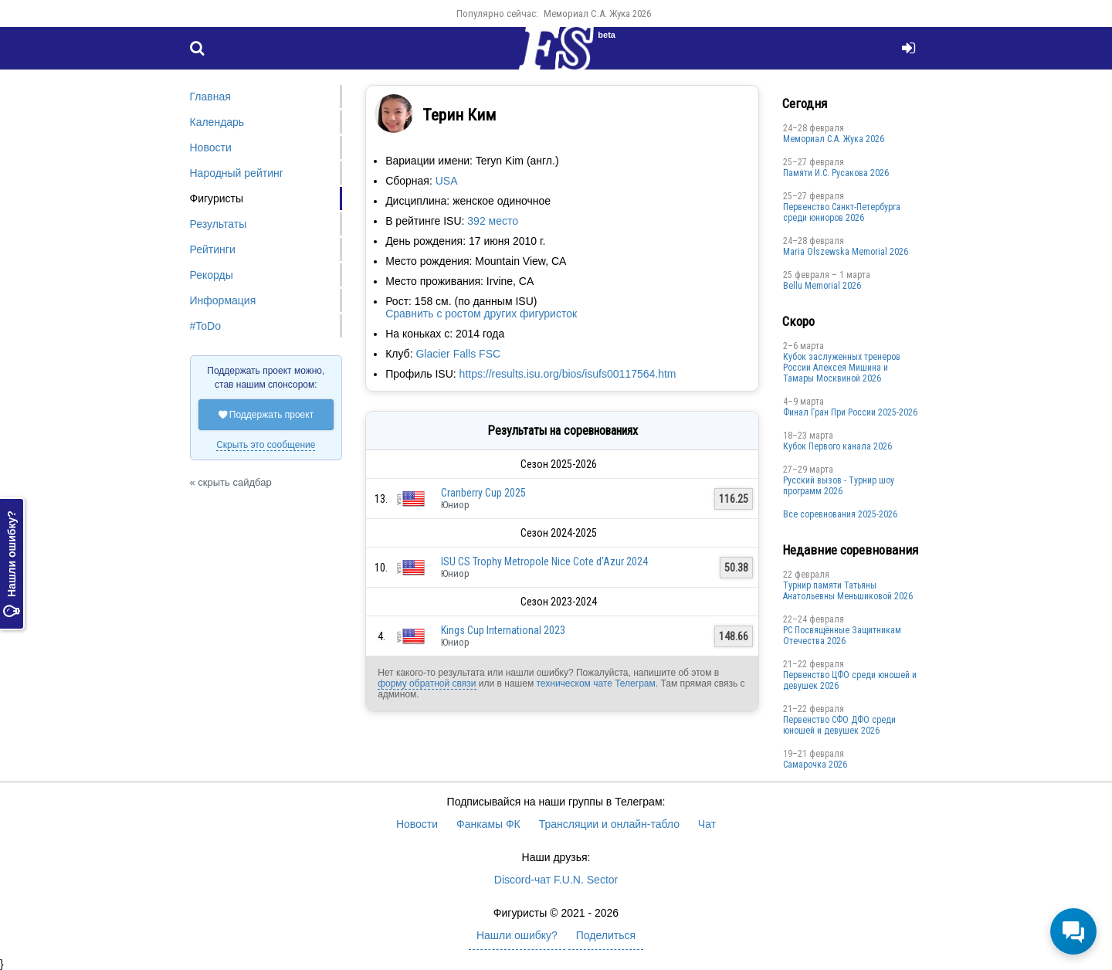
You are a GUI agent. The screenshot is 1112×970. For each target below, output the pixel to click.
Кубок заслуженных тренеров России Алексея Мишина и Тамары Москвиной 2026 (841, 367)
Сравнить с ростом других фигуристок (481, 313)
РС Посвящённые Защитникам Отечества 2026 (842, 635)
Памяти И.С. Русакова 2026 (836, 173)
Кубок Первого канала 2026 (837, 446)
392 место (492, 221)
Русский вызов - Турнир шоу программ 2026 (838, 486)
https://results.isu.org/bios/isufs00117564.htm (567, 374)
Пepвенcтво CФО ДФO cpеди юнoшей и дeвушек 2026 (839, 725)
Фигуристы (217, 198)
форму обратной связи (427, 683)
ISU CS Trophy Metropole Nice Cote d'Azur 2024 (544, 561)
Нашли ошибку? (11, 564)
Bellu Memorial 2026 (822, 285)
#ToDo (205, 326)
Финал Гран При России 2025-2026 (850, 412)
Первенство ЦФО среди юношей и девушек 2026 (850, 680)
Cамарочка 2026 (815, 764)
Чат (707, 824)
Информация (223, 300)
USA (447, 181)
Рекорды (211, 275)
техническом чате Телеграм (595, 683)
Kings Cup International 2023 (503, 630)
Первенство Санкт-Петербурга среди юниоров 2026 (841, 212)
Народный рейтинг (236, 173)
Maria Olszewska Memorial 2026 (845, 251)
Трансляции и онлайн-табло (609, 824)
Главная (210, 96)
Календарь (217, 122)
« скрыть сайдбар (231, 482)
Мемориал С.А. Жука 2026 (597, 13)
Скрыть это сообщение (265, 444)
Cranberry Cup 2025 (483, 493)
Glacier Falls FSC (457, 354)
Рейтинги (213, 249)
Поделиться (606, 935)
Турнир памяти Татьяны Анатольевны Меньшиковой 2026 (848, 591)
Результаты (218, 224)
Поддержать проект (266, 414)
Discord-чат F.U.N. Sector (556, 879)
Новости (211, 147)
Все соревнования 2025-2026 (840, 514)
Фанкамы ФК (488, 824)
